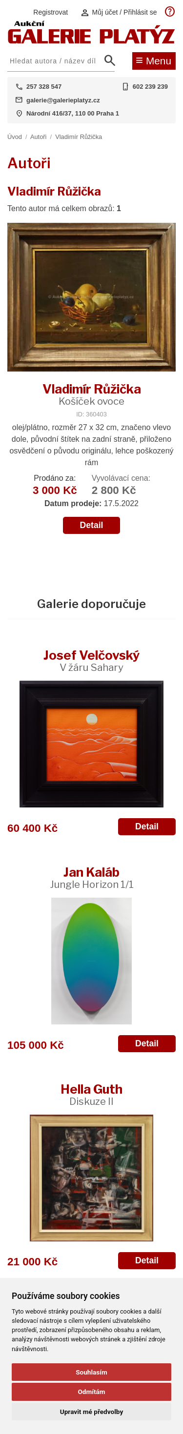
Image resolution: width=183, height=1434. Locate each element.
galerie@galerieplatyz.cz (63, 100)
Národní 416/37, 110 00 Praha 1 (72, 113)
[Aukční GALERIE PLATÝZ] (91, 41)
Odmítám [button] (91, 1391)
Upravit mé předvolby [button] (91, 1411)
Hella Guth (91, 1094)
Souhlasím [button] (91, 1372)
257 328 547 (43, 86)
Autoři (38, 136)
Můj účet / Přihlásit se (118, 12)
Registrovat (50, 12)
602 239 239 (150, 86)
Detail (91, 525)
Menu (153, 60)
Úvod (14, 136)
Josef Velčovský (91, 660)
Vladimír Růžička (78, 136)
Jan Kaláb (92, 877)
